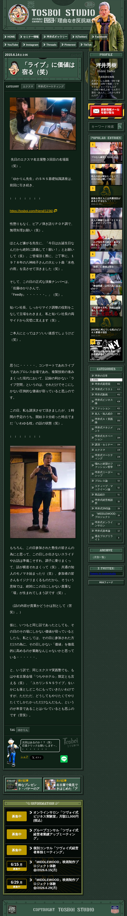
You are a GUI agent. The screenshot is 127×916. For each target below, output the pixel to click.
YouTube (12, 44)
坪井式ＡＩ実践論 (108, 421)
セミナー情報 (31, 36)
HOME (11, 36)
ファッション (108, 408)
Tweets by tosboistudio (103, 573)
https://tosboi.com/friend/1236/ (31, 211)
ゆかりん (23, 730)
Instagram (32, 44)
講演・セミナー (108, 444)
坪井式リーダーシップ (108, 474)
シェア (24, 756)
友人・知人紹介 (108, 413)
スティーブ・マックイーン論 (108, 488)
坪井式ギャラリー (57, 36)
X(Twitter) (81, 36)
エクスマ (28, 86)
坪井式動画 (108, 394)
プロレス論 (108, 480)
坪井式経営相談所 (108, 501)
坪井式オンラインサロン (108, 524)
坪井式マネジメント (108, 429)
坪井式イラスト (108, 389)
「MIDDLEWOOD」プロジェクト (108, 515)
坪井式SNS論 (108, 508)
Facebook (101, 36)
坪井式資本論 (108, 530)
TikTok (88, 44)
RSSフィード (106, 582)
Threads (51, 44)
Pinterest (70, 44)
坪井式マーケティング (51, 86)
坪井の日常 (101, 375)
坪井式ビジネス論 (108, 401)
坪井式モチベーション (108, 438)
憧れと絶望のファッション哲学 (108, 465)
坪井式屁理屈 (108, 384)
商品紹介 (108, 494)
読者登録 (121, 116)
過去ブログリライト (108, 538)
